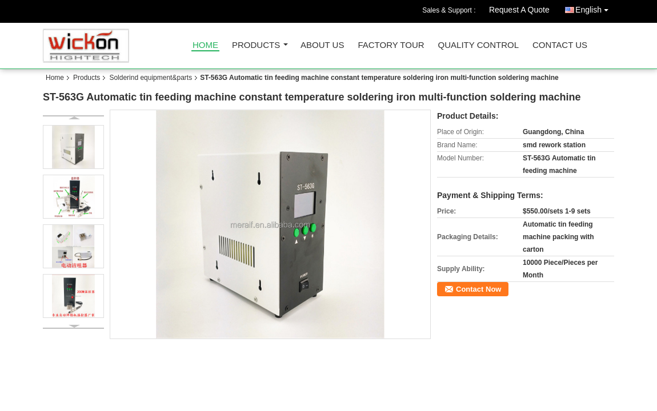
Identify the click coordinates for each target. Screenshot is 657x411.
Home (205, 45)
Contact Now (478, 289)
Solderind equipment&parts (150, 78)
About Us (322, 45)
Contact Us (559, 45)
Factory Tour (391, 45)
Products (256, 45)
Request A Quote (519, 9)
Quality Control (478, 45)
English (594, 7)
